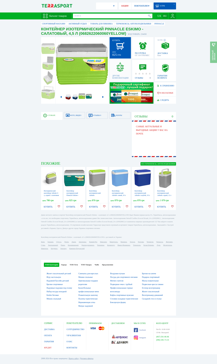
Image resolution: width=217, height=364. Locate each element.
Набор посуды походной (57, 292)
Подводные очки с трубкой (121, 284)
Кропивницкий (73, 245)
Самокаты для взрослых (88, 274)
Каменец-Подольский (77, 249)
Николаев (103, 242)
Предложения (107, 265)
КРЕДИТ (48, 348)
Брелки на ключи (149, 274)
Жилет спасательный (150, 292)
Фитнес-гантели (116, 281)
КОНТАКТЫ (72, 348)
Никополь (44, 249)
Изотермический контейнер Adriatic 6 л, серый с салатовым (51, 193)
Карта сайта (74, 358)
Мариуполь (114, 242)
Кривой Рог (93, 242)
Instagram (140, 338)
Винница (124, 242)
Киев (43, 242)
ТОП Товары (86, 265)
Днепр (66, 242)
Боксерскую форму (118, 302)
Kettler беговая (53, 295)
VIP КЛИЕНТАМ (74, 335)
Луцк (158, 245)
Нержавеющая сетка (86, 302)
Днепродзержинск (87, 245)
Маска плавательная (150, 281)
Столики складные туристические (124, 299)
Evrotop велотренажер (151, 288)
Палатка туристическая (87, 299)
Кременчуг (111, 245)
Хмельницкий (53, 245)
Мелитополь (167, 245)
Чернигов (150, 242)
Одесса (58, 242)
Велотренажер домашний (152, 295)
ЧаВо (97, 265)
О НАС (69, 342)
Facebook (140, 330)
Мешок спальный (54, 299)
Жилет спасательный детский (59, 274)
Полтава (141, 242)
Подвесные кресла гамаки (152, 284)
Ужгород (63, 249)
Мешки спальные (85, 277)
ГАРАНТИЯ (49, 342)
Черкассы (159, 242)
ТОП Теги (74, 265)
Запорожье (82, 242)
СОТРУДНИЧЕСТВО (75, 329)
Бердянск (54, 249)
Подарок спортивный (150, 277)
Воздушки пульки (117, 274)
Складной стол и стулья (152, 299)
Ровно (63, 245)
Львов (74, 242)
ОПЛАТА (48, 335)
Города (64, 265)
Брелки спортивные (55, 284)
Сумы (43, 245)
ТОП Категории (51, 265)
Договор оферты (86, 358)
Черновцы (100, 245)
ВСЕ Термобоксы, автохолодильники (158, 164)
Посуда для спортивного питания (124, 277)
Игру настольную (54, 277)
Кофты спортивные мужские (122, 295)
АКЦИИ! (125, 6)
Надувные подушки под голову (59, 288)
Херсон (132, 242)
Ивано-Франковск (123, 245)
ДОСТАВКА (49, 329)
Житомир (169, 242)
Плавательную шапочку (88, 295)
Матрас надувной (85, 306)
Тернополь (136, 245)
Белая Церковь (149, 245)
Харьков (50, 242)
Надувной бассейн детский (58, 281)
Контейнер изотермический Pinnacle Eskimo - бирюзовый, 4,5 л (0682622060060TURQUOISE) (77, 195)
